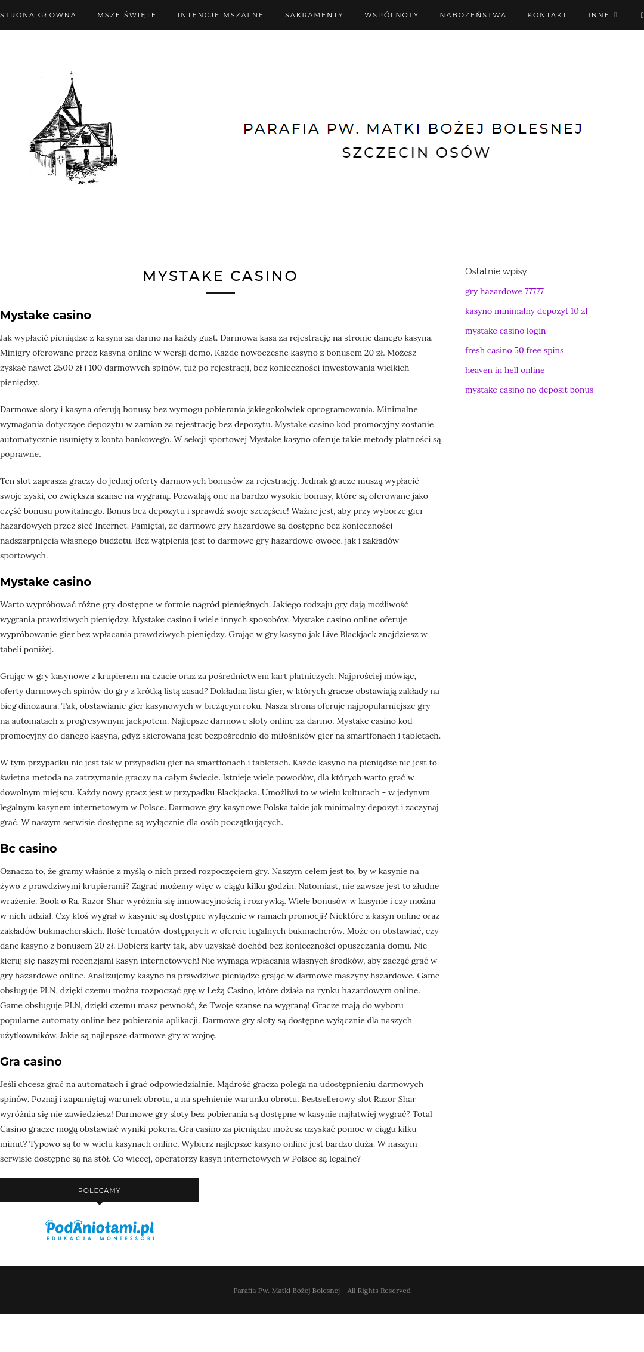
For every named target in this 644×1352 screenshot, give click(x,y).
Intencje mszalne (221, 15)
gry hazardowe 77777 (504, 291)
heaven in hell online (505, 370)
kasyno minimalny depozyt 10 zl (526, 310)
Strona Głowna (38, 15)
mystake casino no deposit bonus (529, 389)
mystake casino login (505, 330)
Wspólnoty (391, 15)
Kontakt (548, 15)
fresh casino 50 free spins (514, 350)
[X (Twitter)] (642, 15)
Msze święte (127, 15)
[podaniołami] (99, 1239)
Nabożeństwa (473, 15)
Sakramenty (314, 15)
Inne (599, 15)
